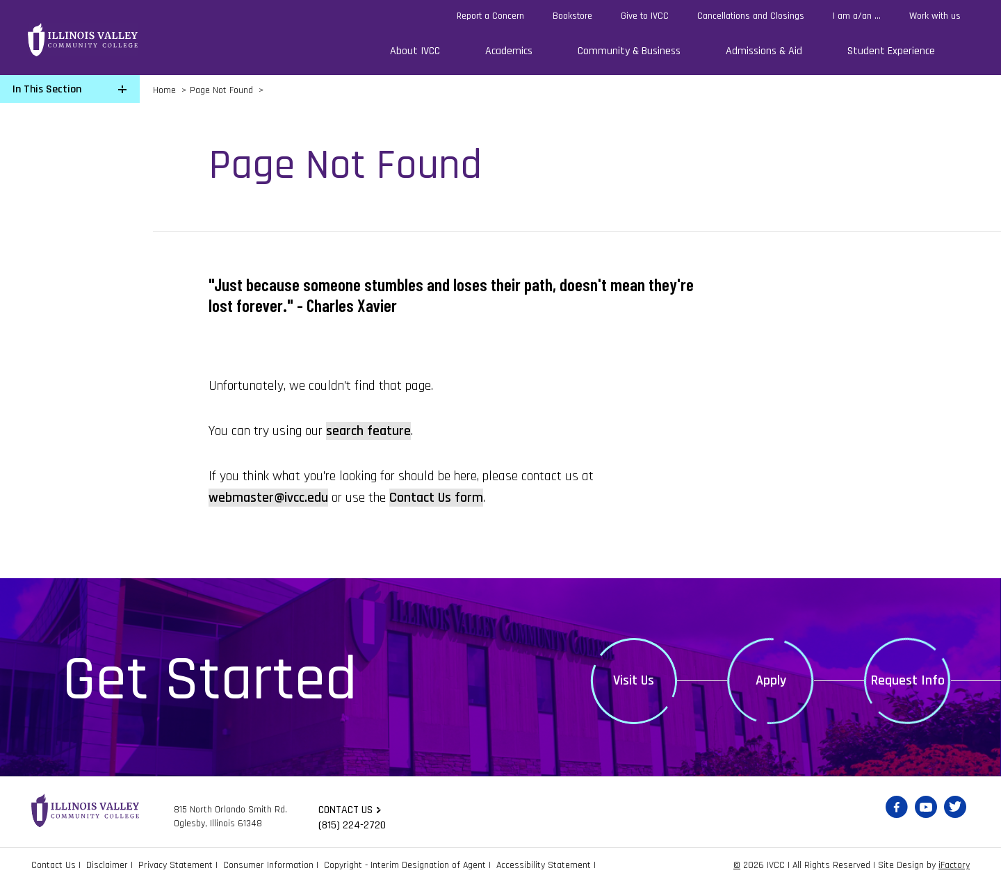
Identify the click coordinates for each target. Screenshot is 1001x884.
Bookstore (572, 16)
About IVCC (415, 51)
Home (164, 90)
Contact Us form (436, 498)
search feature (368, 431)
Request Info (908, 680)
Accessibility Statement (543, 865)
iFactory (954, 865)
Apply (771, 680)
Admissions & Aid (764, 51)
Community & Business (629, 51)
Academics (508, 51)
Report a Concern (490, 16)
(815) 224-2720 (352, 825)
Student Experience (891, 51)
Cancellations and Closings (750, 16)
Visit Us (633, 680)
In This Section (47, 89)
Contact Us (53, 865)
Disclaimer (107, 865)
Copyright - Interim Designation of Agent (405, 865)
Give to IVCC (645, 16)
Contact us (345, 810)
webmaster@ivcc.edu (268, 498)
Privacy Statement (175, 865)
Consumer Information (268, 865)
